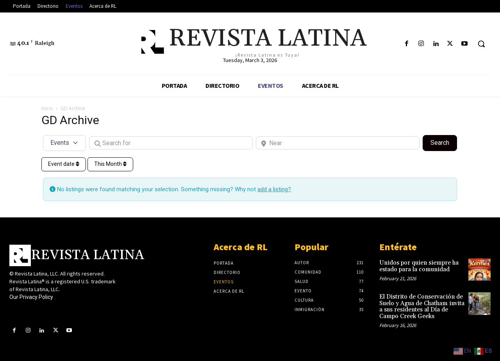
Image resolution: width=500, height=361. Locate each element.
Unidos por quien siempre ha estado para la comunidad (419, 266)
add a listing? (274, 189)
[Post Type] (64, 143)
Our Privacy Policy (31, 297)
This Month (110, 164)
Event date (63, 164)
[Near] (338, 142)
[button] (481, 43)
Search (443, 142)
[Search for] (171, 142)
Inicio (47, 108)
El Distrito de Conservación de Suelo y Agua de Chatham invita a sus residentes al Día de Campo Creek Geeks (421, 306)
